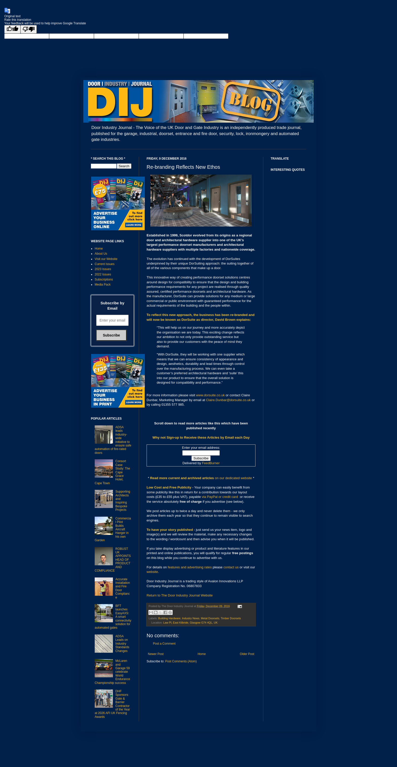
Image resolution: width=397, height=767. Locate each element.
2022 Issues (103, 274)
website (152, 572)
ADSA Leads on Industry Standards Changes (122, 643)
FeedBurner (211, 463)
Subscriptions (104, 279)
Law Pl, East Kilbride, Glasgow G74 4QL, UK (190, 622)
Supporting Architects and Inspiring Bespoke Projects (122, 501)
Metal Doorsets (210, 618)
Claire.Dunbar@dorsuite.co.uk (228, 400)
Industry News (190, 618)
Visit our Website (106, 259)
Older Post (247, 654)
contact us (231, 567)
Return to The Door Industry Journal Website (180, 595)
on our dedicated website (233, 478)
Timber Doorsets (231, 618)
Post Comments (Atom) (181, 661)
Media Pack (103, 284)
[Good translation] (12, 29)
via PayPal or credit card (220, 497)
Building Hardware (169, 618)
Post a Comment (164, 643)
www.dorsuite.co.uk (210, 395)
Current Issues (104, 264)
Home (202, 654)
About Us (101, 253)
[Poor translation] (29, 29)
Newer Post (156, 654)
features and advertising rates (190, 567)
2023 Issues (103, 269)
